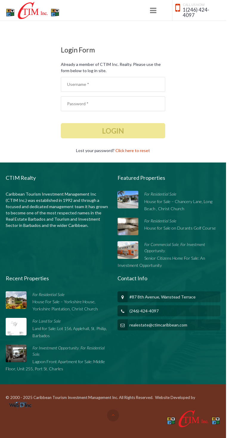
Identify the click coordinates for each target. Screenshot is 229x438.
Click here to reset (132, 150)
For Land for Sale (47, 321)
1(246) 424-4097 (196, 12)
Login (113, 130)
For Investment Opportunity (56, 347)
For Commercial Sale (161, 244)
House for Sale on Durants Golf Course (180, 227)
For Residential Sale (160, 193)
